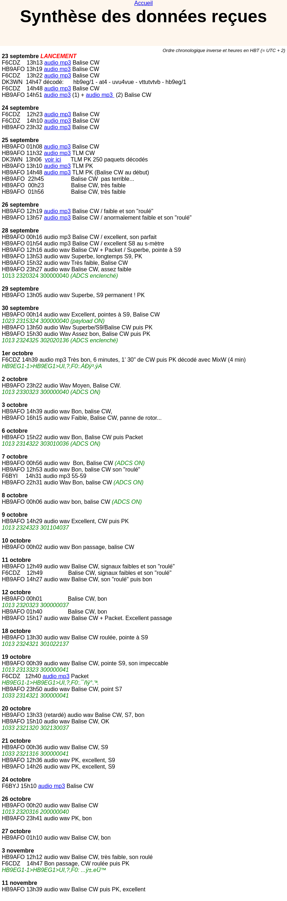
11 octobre (16, 560)
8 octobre (15, 495)
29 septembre (20, 289)
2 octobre (15, 379)
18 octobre (16, 631)
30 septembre (20, 308)
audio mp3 (57, 63)
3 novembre (18, 851)
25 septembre (20, 140)
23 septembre (20, 56)
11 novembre (19, 883)
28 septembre (20, 230)
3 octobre (15, 405)
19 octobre (16, 657)
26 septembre (20, 205)
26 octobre (16, 799)
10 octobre (16, 541)
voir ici (53, 159)
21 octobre (16, 741)
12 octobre (16, 592)
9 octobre (15, 515)
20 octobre (16, 708)
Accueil (143, 3)
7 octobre (15, 457)
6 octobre (15, 431)
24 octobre (16, 779)
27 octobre (16, 831)
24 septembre (20, 108)
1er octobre (17, 353)
